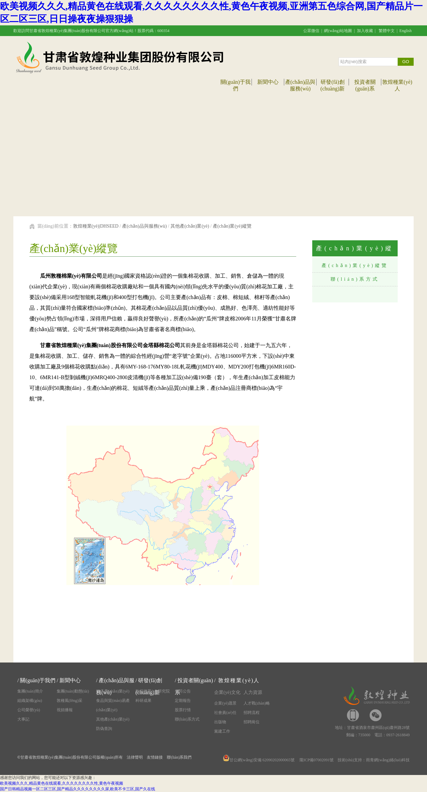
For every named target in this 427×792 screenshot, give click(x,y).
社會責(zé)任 (225, 712)
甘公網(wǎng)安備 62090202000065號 (259, 760)
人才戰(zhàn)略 (257, 703)
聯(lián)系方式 (355, 279)
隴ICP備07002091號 (317, 760)
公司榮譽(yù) (28, 710)
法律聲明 (135, 757)
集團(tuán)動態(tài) (73, 691)
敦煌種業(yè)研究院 (152, 691)
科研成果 (143, 700)
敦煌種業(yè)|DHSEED (96, 226)
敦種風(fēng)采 (69, 700)
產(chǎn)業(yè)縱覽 (232, 226)
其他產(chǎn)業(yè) (189, 226)
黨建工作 (222, 731)
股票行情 (183, 710)
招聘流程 (252, 712)
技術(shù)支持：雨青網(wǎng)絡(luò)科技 (374, 760)
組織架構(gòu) (29, 700)
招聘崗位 (252, 722)
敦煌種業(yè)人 (239, 680)
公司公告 (183, 691)
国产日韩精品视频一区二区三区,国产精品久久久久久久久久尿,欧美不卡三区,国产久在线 (77, 789)
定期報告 (183, 700)
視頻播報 (65, 710)
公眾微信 (311, 30)
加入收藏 (365, 30)
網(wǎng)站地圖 (338, 30)
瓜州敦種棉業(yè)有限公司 (71, 276)
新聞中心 (268, 82)
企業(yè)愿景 (225, 703)
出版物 (220, 722)
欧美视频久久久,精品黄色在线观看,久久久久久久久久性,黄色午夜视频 (61, 783)
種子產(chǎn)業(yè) (112, 691)
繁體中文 (387, 30)
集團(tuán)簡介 (30, 691)
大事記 (23, 719)
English (405, 30)
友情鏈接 (155, 757)
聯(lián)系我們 (179, 757)
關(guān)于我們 (37, 680)
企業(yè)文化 (227, 692)
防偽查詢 (104, 728)
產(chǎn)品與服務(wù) (144, 226)
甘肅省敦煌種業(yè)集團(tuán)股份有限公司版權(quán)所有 (71, 757)
